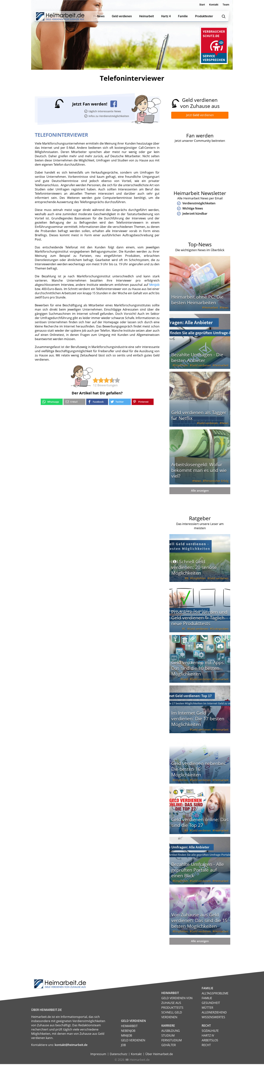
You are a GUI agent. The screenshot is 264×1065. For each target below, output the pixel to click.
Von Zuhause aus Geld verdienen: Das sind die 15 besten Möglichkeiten (199, 921)
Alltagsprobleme (215, 994)
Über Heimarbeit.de (159, 1055)
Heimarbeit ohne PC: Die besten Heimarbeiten (197, 301)
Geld (185, 680)
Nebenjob (128, 1032)
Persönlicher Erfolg (216, 482)
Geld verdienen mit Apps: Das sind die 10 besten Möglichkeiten (198, 669)
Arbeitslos (210, 1041)
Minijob (154, 285)
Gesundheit (211, 1004)
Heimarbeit (211, 308)
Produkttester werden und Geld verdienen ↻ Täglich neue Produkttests (199, 618)
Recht (206, 1046)
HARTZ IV (208, 1036)
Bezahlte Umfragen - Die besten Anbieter (197, 358)
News (224, 308)
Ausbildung (170, 1032)
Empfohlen (181, 366)
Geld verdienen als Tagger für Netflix (198, 416)
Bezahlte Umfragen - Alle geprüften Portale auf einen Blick (197, 871)
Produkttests (172, 1008)
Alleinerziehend (214, 1013)
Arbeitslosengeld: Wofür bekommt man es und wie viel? (199, 471)
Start (202, 4)
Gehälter (168, 1046)
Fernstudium (171, 1041)
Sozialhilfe (210, 1032)
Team (226, 4)
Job (123, 1046)
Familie (207, 999)
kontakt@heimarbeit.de (71, 1046)
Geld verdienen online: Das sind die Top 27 (199, 823)
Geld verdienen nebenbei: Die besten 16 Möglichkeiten (198, 770)
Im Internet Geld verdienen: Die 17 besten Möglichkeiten (197, 719)
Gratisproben (220, 629)
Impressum (98, 1055)
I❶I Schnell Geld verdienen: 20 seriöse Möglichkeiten (194, 568)
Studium (168, 1036)
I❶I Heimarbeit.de (137, 1061)
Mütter (207, 1008)
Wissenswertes (213, 1018)
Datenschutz (118, 1055)
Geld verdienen (201, 366)
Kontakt (213, 4)
